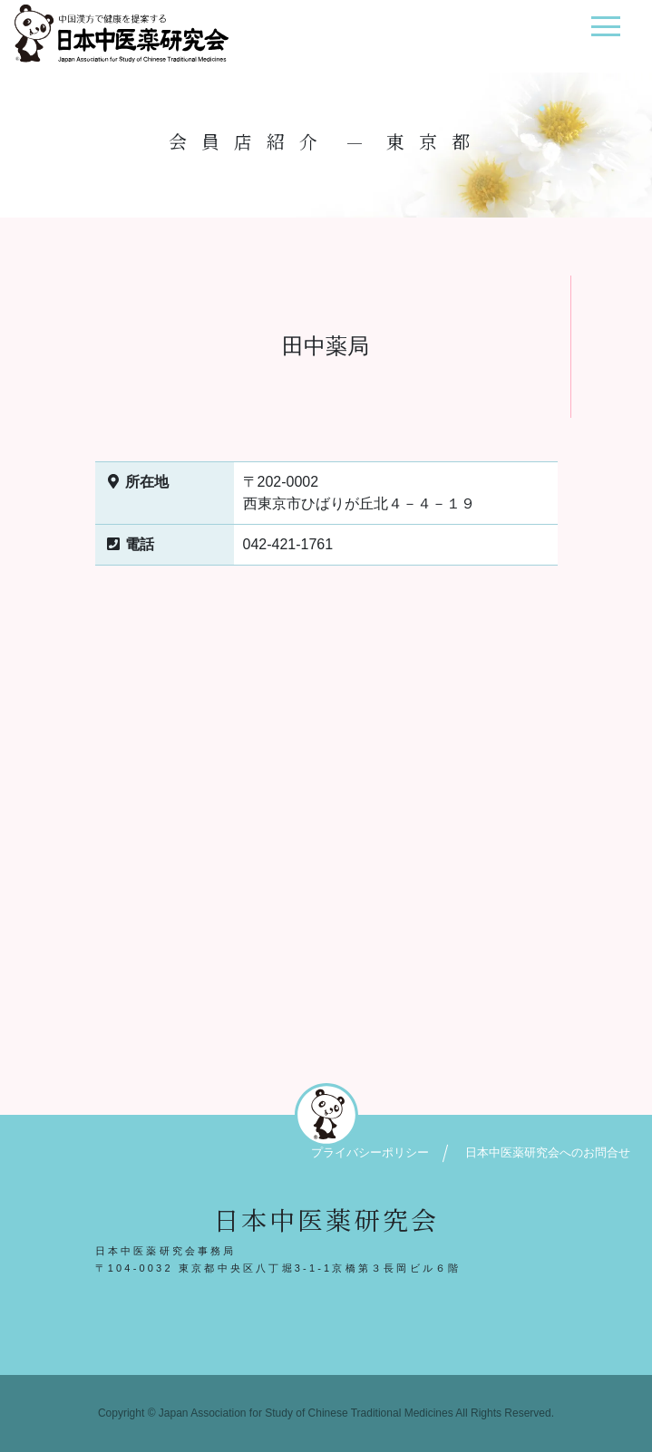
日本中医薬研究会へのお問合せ (547, 1152)
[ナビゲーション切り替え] (605, 33)
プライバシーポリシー (370, 1152)
